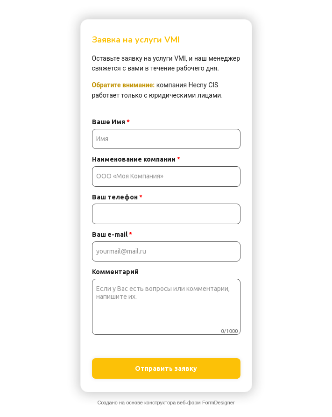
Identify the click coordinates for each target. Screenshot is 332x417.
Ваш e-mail (112, 234)
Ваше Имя (111, 122)
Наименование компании (136, 159)
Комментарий (115, 272)
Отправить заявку (166, 368)
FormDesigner (218, 402)
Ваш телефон (117, 197)
